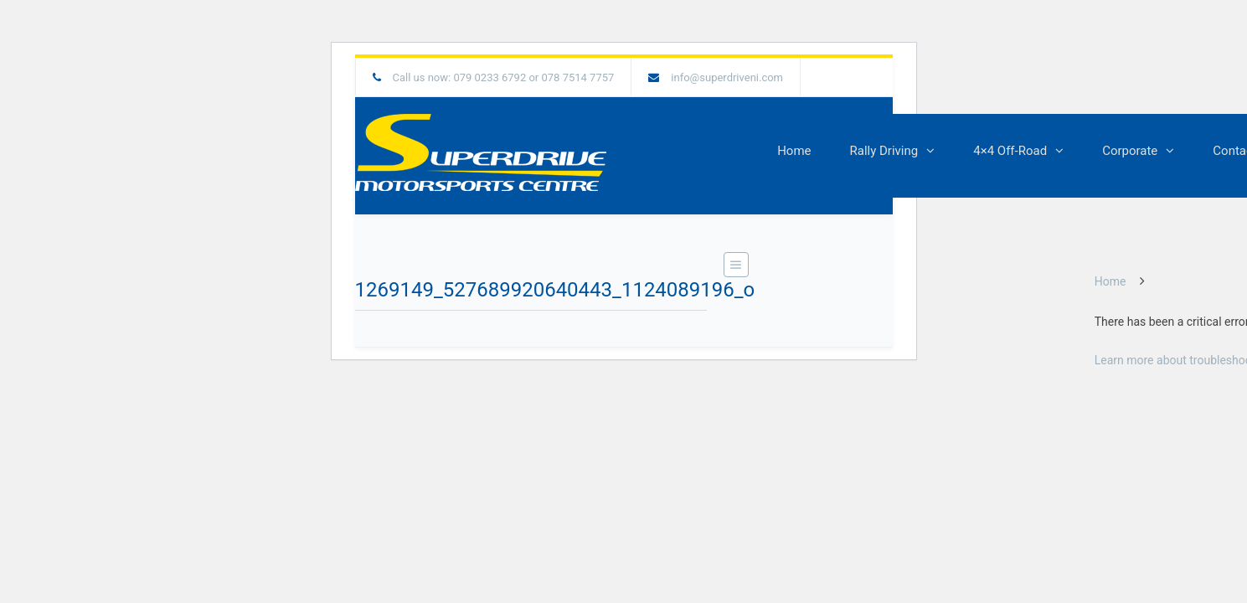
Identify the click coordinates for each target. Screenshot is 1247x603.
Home (794, 150)
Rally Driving (884, 150)
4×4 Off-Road (1010, 150)
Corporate (1129, 150)
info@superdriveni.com (727, 77)
